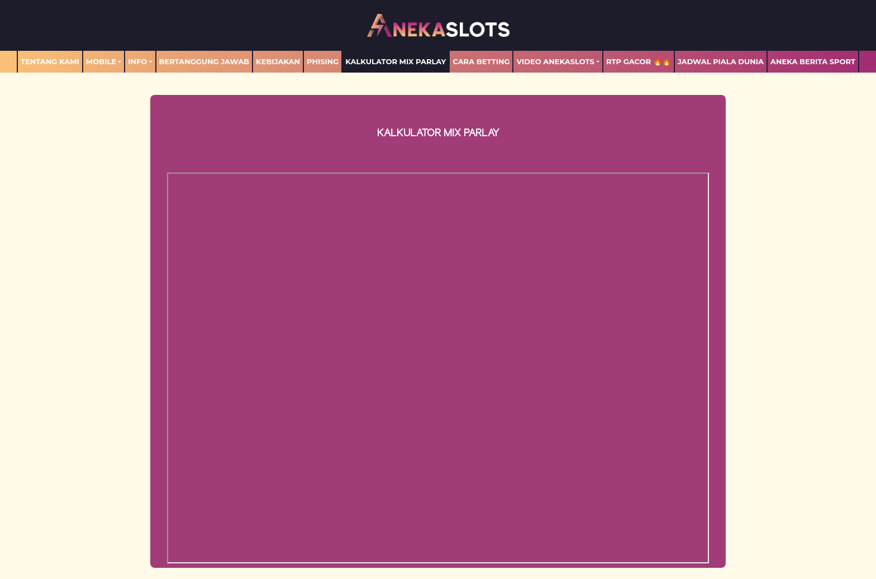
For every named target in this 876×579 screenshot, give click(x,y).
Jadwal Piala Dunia (721, 61)
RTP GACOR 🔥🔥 (638, 61)
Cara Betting (481, 61)
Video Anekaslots (555, 61)
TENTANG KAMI (50, 61)
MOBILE (101, 61)
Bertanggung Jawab (204, 61)
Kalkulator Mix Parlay (395, 61)
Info (137, 61)
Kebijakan (278, 61)
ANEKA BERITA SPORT (812, 61)
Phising (323, 61)
